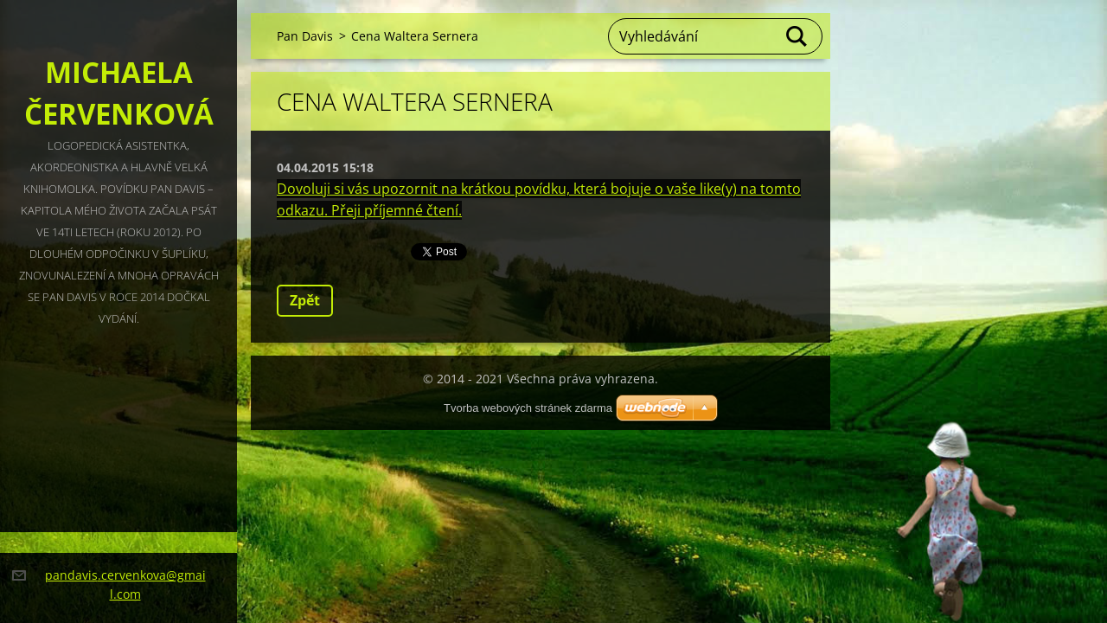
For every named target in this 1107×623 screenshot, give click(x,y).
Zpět (305, 300)
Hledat (797, 36)
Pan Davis (305, 36)
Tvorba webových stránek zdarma (528, 407)
